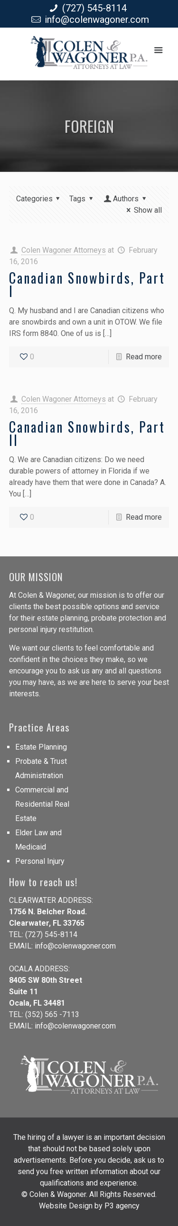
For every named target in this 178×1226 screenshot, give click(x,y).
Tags (82, 198)
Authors (126, 198)
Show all (142, 210)
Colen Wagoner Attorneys (63, 250)
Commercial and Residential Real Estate (42, 804)
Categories (39, 198)
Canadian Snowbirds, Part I (87, 284)
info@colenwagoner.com (97, 19)
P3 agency (122, 1205)
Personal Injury (40, 861)
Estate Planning (41, 746)
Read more (144, 356)
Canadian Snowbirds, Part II (87, 433)
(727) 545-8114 (94, 8)
